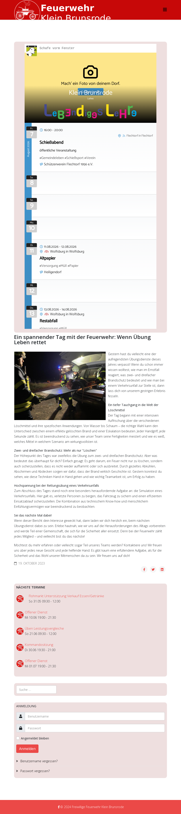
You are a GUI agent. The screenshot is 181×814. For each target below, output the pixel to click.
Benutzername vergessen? (39, 761)
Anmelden (27, 748)
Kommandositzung (39, 644)
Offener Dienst (36, 612)
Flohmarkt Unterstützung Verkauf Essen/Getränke (66, 596)
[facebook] (59, 807)
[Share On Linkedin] (162, 569)
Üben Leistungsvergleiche (44, 628)
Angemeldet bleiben (35, 738)
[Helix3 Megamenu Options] (165, 9)
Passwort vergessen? (35, 771)
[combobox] (36, 689)
